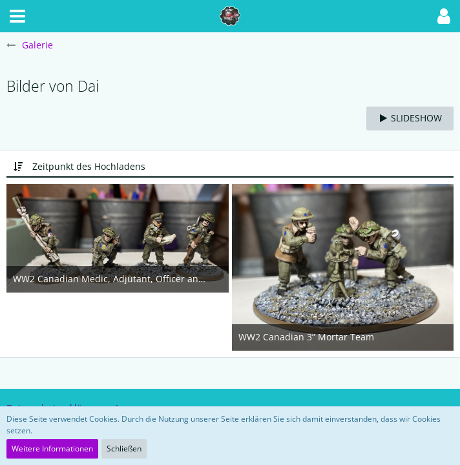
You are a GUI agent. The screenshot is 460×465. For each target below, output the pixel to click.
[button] (17, 16)
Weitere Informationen (52, 448)
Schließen (124, 448)
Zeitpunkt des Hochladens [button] (88, 166)
